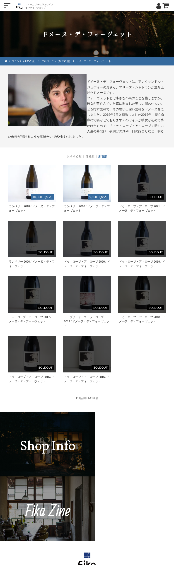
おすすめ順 (74, 156)
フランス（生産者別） (25, 61)
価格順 (90, 156)
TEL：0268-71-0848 (73, 518)
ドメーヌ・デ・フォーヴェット (100, 61)
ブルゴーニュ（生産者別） (60, 61)
